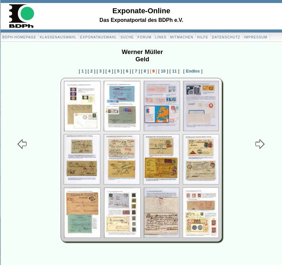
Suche (127, 37)
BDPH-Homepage (19, 37)
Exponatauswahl (98, 37)
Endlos (193, 71)
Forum (144, 37)
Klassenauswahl (58, 37)
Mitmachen (181, 37)
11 (174, 71)
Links (160, 37)
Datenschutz (226, 37)
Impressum (255, 37)
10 (163, 71)
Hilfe (202, 37)
